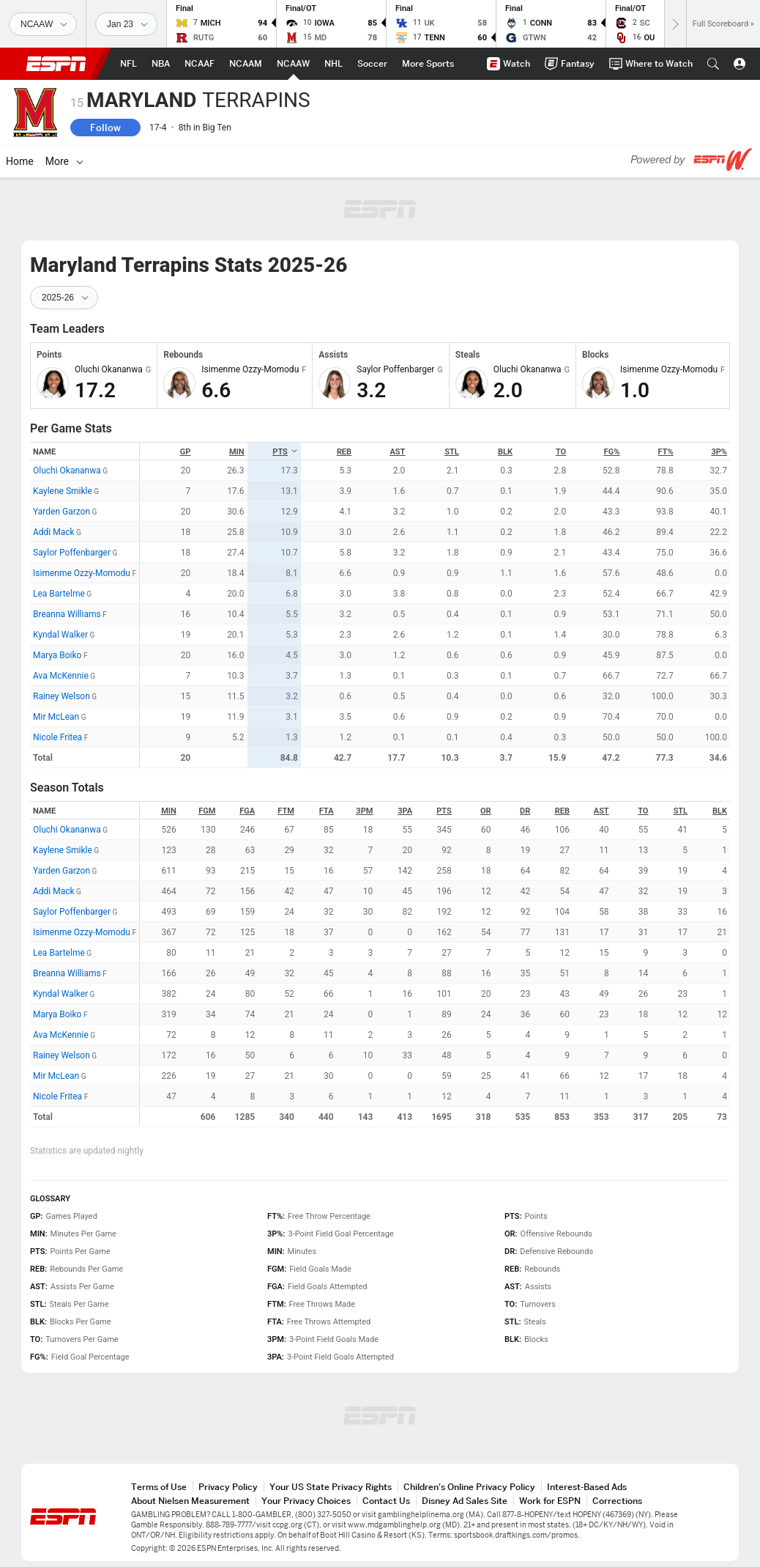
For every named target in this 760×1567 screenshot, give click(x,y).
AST (398, 452)
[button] (713, 64)
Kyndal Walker (60, 635)
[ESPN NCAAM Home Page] (245, 64)
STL (451, 452)
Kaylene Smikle (62, 491)
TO (561, 452)
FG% (612, 452)
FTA (326, 811)
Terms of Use (159, 1486)
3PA (405, 811)
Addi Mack (54, 532)
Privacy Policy (228, 1486)
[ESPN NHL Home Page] (333, 64)
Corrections (617, 1500)
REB (344, 452)
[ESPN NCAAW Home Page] (293, 64)
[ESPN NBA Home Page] (161, 64)
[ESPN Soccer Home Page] (372, 64)
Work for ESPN (550, 1500)
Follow (105, 127)
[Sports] (43, 24)
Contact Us (386, 1500)
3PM (364, 811)
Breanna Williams (67, 614)
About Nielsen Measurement (190, 1500)
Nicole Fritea (57, 737)
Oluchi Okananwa (67, 470)
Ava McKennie (61, 676)
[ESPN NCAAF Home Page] (200, 64)
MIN (237, 452)
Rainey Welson (61, 696)
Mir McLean (56, 717)
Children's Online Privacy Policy (469, 1486)
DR (525, 811)
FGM (206, 811)
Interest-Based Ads (587, 1486)
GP (185, 452)
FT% (666, 452)
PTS (284, 452)
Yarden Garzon (61, 511)
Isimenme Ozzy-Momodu (81, 573)
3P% (719, 452)
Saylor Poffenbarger (72, 552)
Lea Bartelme (59, 594)
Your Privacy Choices (306, 1500)
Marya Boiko (57, 655)
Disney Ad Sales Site (464, 1500)
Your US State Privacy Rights (330, 1486)
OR (485, 811)
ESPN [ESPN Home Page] (56, 64)
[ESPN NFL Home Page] (128, 64)
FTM (285, 811)
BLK (505, 452)
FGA (247, 811)
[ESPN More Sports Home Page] (428, 64)
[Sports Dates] (126, 24)
